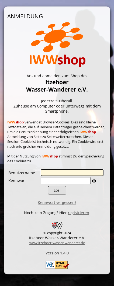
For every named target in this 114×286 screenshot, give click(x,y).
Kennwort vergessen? (57, 202)
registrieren (78, 212)
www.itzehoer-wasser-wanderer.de (57, 242)
